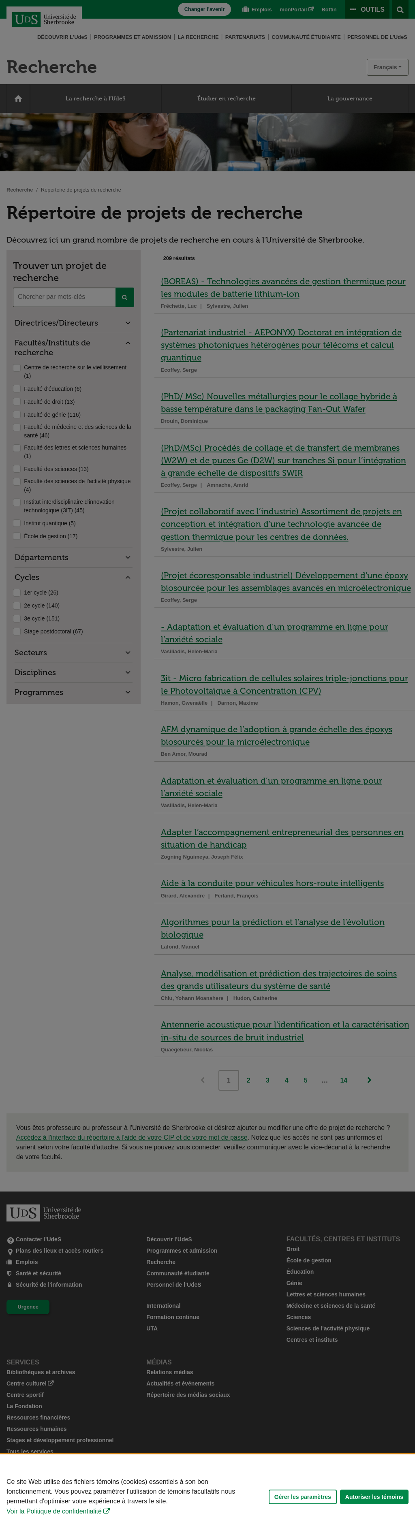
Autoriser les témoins (374, 1497)
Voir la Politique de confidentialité (54, 1511)
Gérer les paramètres (302, 1497)
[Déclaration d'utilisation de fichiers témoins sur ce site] (207, 1496)
